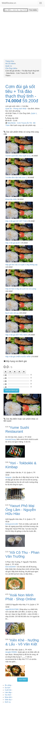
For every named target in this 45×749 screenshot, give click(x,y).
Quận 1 (34, 113)
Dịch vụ (8, 702)
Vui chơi (8, 695)
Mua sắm (8, 697)
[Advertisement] (22, 35)
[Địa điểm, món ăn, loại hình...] (16, 10)
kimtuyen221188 (11, 524)
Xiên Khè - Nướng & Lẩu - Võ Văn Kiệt (22, 642)
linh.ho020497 (10, 567)
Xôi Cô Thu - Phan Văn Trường (22, 554)
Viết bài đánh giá (11, 390)
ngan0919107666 (11, 609)
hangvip (8, 477)
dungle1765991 (11, 652)
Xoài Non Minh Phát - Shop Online (20, 597)
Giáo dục (8, 700)
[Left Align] (6, 372)
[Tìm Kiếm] (33, 10)
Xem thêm (22, 680)
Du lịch (7, 688)
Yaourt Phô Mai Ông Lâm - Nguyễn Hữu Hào (20, 510)
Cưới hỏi (8, 690)
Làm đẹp (8, 692)
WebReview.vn (9, 3)
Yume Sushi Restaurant (17, 429)
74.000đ (13, 101)
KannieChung (10, 439)
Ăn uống (8, 685)
